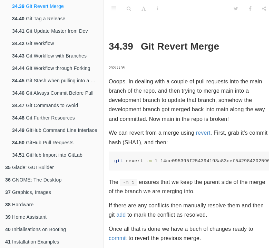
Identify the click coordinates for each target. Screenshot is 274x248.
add (121, 215)
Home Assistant (26, 217)
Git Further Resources (43, 118)
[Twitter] (235, 8)
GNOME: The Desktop (33, 180)
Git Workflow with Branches (49, 56)
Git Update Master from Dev (50, 31)
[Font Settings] (143, 8)
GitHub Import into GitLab (47, 155)
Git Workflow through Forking (51, 68)
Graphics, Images (28, 192)
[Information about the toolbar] (157, 8)
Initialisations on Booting (35, 229)
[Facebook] (250, 8)
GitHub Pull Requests (43, 142)
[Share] (264, 8)
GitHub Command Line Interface (54, 130)
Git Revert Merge (38, 6)
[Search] (128, 8)
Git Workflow (33, 43)
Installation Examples (32, 242)
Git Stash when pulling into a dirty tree (57, 80)
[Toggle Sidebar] (113, 8)
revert (203, 133)
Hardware (19, 204)
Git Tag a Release (39, 18)
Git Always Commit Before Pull (53, 93)
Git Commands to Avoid (45, 105)
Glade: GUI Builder (29, 167)
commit (118, 238)
